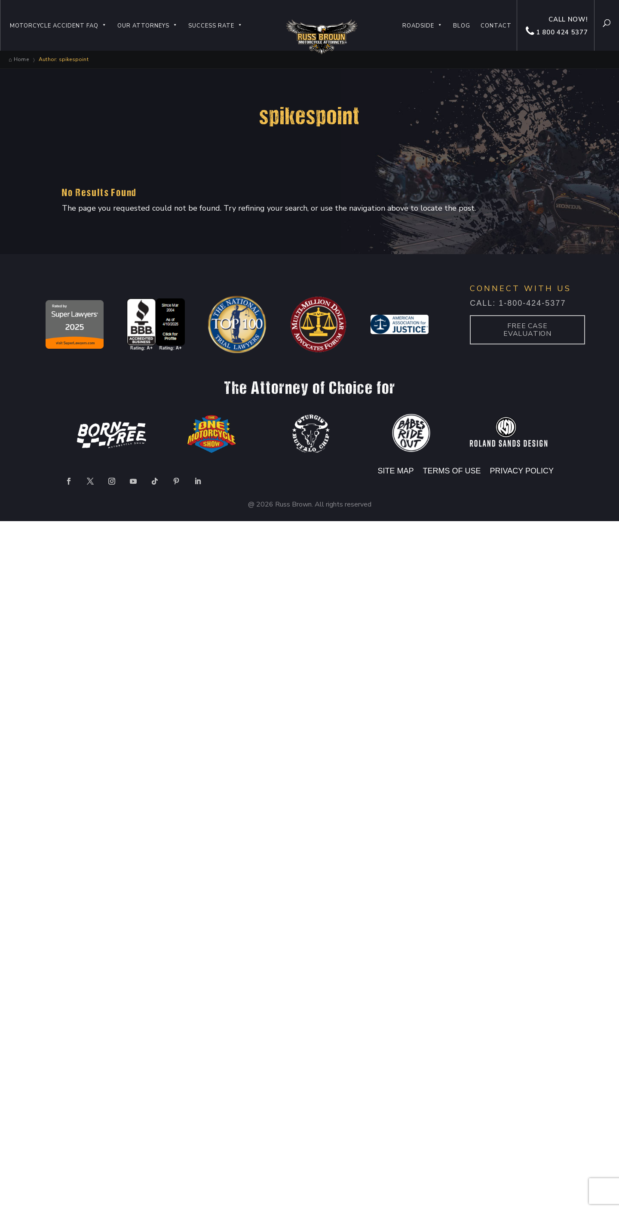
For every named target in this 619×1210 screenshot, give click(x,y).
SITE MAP (396, 471)
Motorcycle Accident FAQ (58, 26)
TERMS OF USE (453, 471)
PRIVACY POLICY (522, 471)
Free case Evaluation (527, 329)
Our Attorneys (147, 26)
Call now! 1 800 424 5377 (557, 26)
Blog (461, 26)
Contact (496, 26)
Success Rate (215, 26)
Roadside (422, 26)
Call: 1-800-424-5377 (518, 303)
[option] (74, 325)
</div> (64, 1175)
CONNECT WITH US (520, 288)
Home (21, 59)
